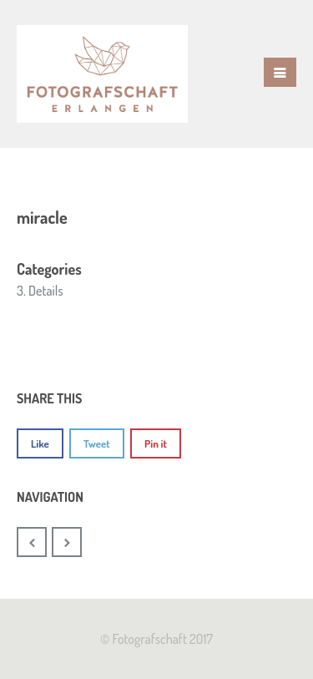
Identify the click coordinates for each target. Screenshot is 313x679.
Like (40, 443)
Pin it (155, 443)
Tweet (96, 443)
